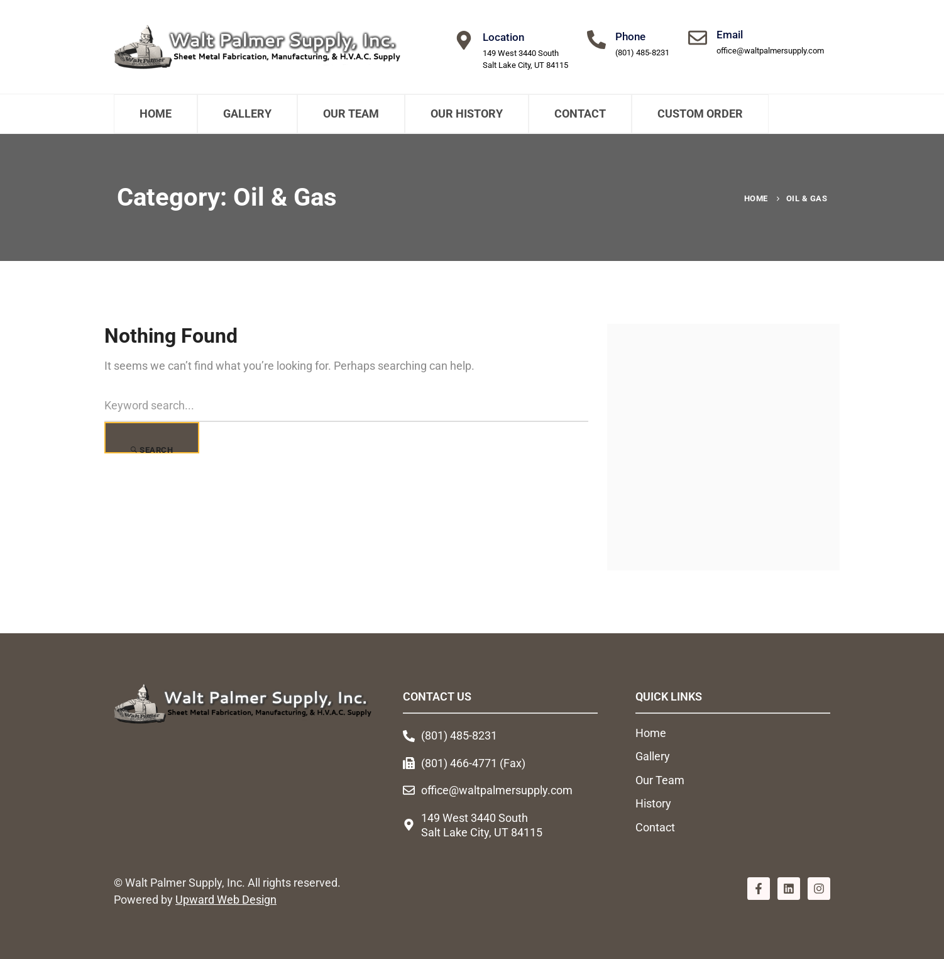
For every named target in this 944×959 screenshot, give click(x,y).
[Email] (697, 37)
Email (729, 34)
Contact (580, 113)
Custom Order (700, 113)
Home (156, 113)
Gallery (247, 113)
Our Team (351, 113)
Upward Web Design (226, 900)
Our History (467, 113)
